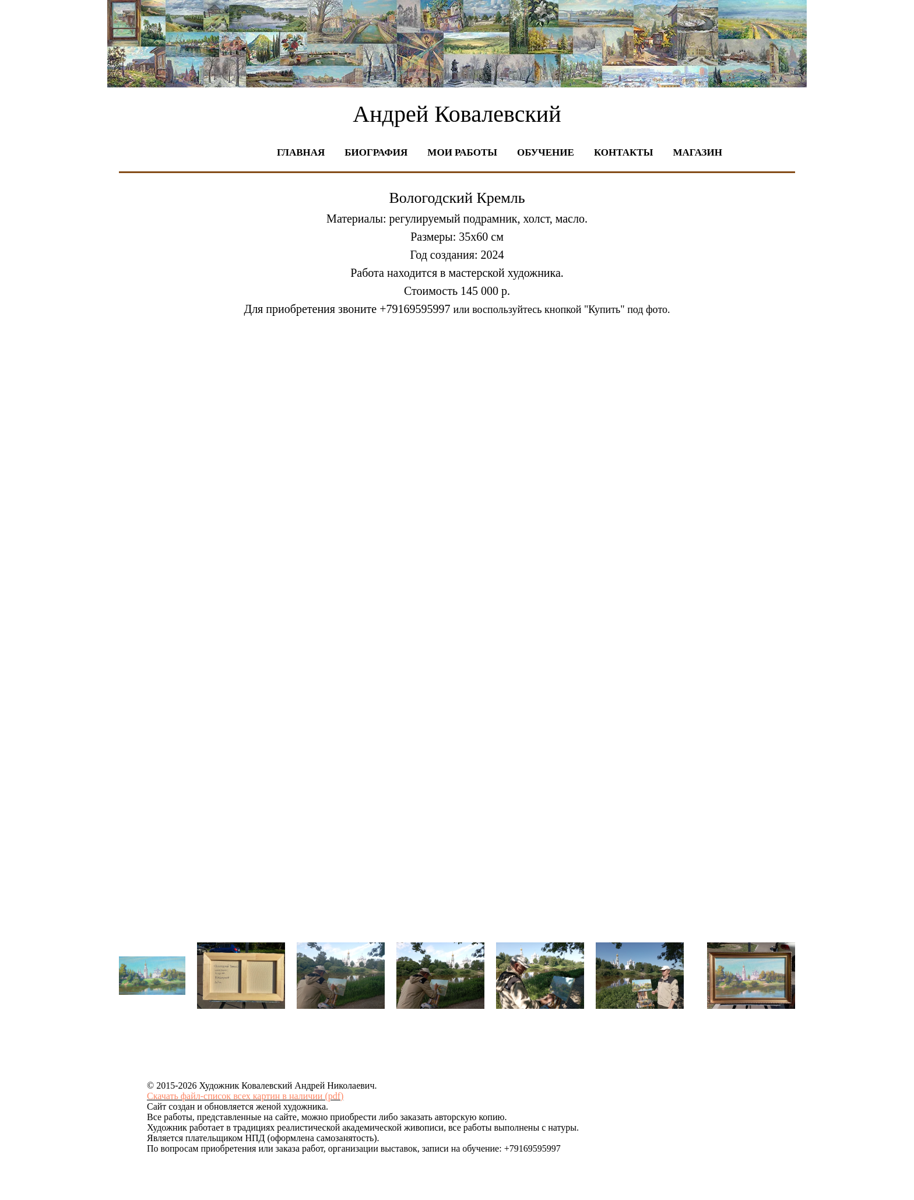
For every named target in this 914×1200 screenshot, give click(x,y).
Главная (301, 152)
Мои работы (462, 152)
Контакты (623, 152)
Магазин (697, 152)
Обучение (545, 152)
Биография (375, 152)
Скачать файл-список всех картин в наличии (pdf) (245, 1096)
